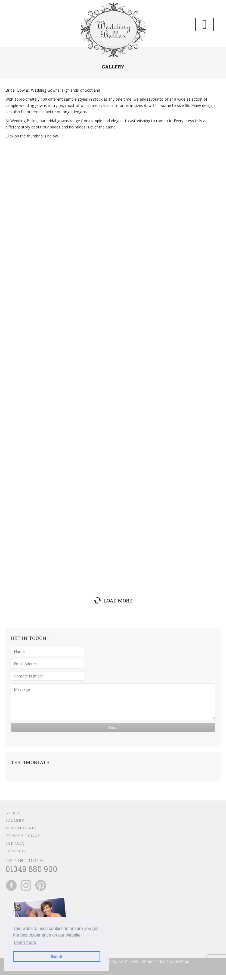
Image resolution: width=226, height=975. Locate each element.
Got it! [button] (56, 956)
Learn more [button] (25, 942)
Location (15, 851)
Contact (15, 843)
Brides (13, 813)
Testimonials (21, 828)
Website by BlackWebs (166, 961)
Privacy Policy (23, 835)
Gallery (14, 820)
